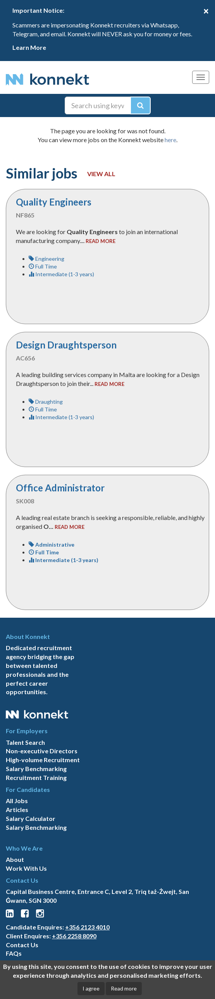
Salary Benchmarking (36, 768)
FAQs (14, 953)
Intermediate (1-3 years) (61, 274)
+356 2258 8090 (74, 936)
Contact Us (22, 944)
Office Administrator (60, 487)
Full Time (43, 266)
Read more (124, 988)
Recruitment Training (36, 777)
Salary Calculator (30, 818)
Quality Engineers (53, 201)
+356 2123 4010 (87, 927)
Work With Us (26, 868)
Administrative (51, 544)
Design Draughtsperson (66, 344)
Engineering (46, 258)
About (15, 859)
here (170, 139)
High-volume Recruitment (43, 759)
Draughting (46, 401)
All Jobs (17, 800)
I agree (91, 988)
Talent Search (25, 742)
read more (100, 241)
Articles (17, 809)
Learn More (29, 47)
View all (101, 173)
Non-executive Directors (41, 750)
